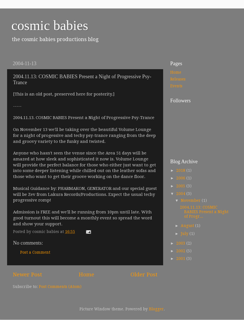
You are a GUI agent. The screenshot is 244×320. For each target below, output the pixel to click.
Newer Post (27, 274)
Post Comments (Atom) (60, 286)
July (185, 233)
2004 (181, 193)
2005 (181, 186)
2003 (181, 243)
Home (86, 274)
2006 (181, 178)
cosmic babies (49, 25)
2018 (181, 170)
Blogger (156, 309)
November (191, 200)
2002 (181, 251)
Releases (178, 79)
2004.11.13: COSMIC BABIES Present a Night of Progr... (204, 212)
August (188, 225)
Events (176, 86)
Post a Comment (35, 252)
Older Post (144, 274)
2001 (181, 258)
